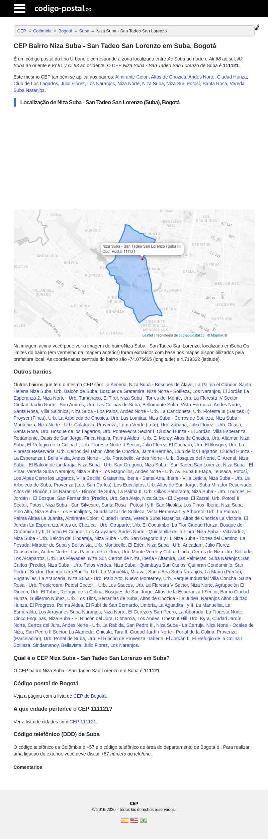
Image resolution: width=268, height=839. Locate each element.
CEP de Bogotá (90, 696)
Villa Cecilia (88, 478)
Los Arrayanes (101, 531)
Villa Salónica (54, 411)
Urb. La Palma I (223, 511)
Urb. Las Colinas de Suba (113, 404)
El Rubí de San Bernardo (112, 605)
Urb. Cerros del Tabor (79, 451)
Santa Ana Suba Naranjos (175, 571)
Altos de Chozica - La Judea (169, 598)
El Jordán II (178, 638)
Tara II (120, 632)
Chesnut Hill (174, 618)
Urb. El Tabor (44, 591)
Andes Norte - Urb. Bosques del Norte (175, 458)
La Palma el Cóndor (215, 384)
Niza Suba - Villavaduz (220, 531)
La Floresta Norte (224, 611)
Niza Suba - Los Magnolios (104, 471)
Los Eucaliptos (129, 484)
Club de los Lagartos (195, 451)
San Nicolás (168, 505)
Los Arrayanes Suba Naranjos (69, 611)
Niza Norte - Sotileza (168, 391)
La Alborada (190, 611)
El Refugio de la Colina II (53, 444)
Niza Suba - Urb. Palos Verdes (79, 565)
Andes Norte (201, 77)
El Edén (136, 545)
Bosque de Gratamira (122, 391)
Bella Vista (59, 458)
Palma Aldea (70, 605)
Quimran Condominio (210, 565)
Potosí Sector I (80, 585)
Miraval (138, 571)
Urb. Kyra (199, 618)
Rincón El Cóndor (65, 531)
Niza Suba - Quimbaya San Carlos (149, 565)
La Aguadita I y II (175, 605)
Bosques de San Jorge (129, 591)
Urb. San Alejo (125, 498)
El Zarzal (200, 498)
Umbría (148, 605)
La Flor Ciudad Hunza (194, 525)
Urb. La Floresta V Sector (162, 585)
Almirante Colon (132, 77)
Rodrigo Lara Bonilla (67, 571)
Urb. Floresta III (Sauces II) (221, 411)
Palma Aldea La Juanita (38, 518)
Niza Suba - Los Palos (94, 411)
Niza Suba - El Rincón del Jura (81, 618)
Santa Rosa (215, 83)
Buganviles (25, 578)
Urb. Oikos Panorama (166, 491)
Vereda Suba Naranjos (50, 471)
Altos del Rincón (31, 491)
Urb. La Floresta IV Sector (210, 398)
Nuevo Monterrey (143, 578)
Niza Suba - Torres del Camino (205, 538)
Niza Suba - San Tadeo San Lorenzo (182, 464)
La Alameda (81, 632)
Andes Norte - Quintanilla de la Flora (156, 531)
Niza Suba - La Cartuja (180, 625)
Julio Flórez (73, 83)
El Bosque (44, 498)
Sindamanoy (46, 645)
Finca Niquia (97, 438)
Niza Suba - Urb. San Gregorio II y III (133, 538)
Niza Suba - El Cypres (165, 498)
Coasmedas (26, 551)
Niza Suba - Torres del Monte (150, 398)
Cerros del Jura (44, 625)
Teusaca (222, 471)
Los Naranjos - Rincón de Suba (82, 491)
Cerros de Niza (124, 558)
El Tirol (110, 398)
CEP (134, 803)
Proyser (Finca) (30, 418)
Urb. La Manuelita (109, 571)
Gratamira (113, 478)
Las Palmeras (192, 558)
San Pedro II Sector (45, 632)
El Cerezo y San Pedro (152, 611)
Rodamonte (26, 438)
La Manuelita (209, 605)
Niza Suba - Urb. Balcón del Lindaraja (53, 538)
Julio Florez (154, 444)
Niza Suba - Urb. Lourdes (218, 491)
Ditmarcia (125, 618)
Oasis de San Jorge (61, 438)
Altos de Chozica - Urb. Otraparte (95, 525)
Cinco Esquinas (30, 618)
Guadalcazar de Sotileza (119, 511)
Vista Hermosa (196, 404)
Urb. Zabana (174, 424)
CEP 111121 (83, 721)
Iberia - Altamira (158, 558)
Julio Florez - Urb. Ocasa (215, 424)
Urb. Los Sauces (115, 585)
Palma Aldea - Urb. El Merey (142, 438)
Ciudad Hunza (232, 77)
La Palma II (130, 491)
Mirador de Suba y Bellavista (62, 545)
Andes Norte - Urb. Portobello (102, 458)
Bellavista (71, 645)
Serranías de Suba (118, 598)
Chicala (104, 632)
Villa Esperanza (229, 431)
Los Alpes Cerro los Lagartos (44, 478)
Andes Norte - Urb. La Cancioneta (155, 411)
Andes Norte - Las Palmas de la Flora (80, 551)
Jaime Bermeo (157, 451)
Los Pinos (194, 505)
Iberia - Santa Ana (145, 478)
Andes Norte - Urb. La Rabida (92, 625)
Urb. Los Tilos (81, 598)
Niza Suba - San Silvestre (72, 505)
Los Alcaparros (29, 558)
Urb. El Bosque (210, 444)
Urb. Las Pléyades (66, 558)
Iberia (212, 505)
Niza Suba (153, 83)
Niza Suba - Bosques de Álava (161, 384)
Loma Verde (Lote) (138, 424)
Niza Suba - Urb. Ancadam (175, 545)
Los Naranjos (101, 83)
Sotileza (22, 645)
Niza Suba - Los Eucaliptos (63, 511)
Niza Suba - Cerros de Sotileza (181, 418)
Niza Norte (128, 83)
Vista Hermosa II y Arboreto (175, 511)
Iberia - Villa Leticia (186, 478)
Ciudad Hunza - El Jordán (183, 431)
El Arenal (226, 458)
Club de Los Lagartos (36, 83)
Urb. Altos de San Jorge (172, 484)
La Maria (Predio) (223, 571)
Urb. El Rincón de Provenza (117, 638)
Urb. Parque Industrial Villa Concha (199, 578)
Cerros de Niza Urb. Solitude (222, 551)
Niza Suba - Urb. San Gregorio (110, 464)
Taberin (155, 638)
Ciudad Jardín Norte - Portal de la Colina (172, 632)
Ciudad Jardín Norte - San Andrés (49, 404)
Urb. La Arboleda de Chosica (78, 418)
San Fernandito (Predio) (82, 498)
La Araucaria (52, 578)
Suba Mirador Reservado (225, 484)
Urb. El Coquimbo (150, 525)
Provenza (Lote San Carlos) (82, 484)
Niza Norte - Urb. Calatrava (66, 424)
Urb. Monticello (109, 545)
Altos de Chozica (168, 77)
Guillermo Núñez (47, 598)
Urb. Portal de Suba (64, 638)
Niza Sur (175, 83)
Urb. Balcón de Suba (75, 391)
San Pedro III (140, 625)
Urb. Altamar (224, 438)
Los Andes (148, 618)
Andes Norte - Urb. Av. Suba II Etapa (173, 471)
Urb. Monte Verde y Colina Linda (155, 551)
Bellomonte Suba (160, 404)
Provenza (106, 424)
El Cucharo (180, 444)
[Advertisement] (134, 158)
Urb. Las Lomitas (128, 418)
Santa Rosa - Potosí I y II (127, 505)
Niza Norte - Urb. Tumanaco (71, 398)
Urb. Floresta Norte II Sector (110, 444)
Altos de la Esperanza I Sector (186, 591)
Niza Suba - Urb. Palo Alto (95, 578)
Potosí (193, 83)
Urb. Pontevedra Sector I (128, 431)
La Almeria (115, 384)
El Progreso (42, 605)
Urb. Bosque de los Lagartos (70, 431)
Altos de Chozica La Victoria (212, 518)
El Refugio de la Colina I (217, 638)
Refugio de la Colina (81, 591)
